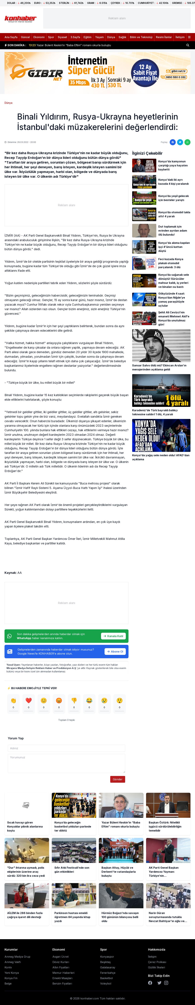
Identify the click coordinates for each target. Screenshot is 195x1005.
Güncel (25, 37)
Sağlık (122, 37)
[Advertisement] (117, 18)
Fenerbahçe (107, 972)
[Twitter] (159, 983)
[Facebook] (150, 983)
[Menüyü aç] (189, 37)
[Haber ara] (187, 45)
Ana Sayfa (11, 37)
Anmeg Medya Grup (17, 956)
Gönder (117, 779)
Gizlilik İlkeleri (156, 967)
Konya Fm (11, 978)
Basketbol (106, 978)
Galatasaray (107, 967)
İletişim (180, 37)
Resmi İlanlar (164, 37)
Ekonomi (39, 37)
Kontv (8, 967)
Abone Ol (115, 651)
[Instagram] (166, 983)
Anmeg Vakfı (13, 962)
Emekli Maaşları (62, 978)
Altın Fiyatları (60, 967)
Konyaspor (107, 956)
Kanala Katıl (113, 636)
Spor (51, 37)
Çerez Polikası (157, 962)
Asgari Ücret (60, 956)
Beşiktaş (105, 962)
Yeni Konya (12, 972)
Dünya (111, 37)
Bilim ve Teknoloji (141, 37)
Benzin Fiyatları (62, 983)
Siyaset (62, 37)
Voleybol (105, 983)
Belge (8, 983)
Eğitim (87, 37)
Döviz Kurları (60, 962)
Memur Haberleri (63, 972)
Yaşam (99, 37)
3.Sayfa (75, 37)
